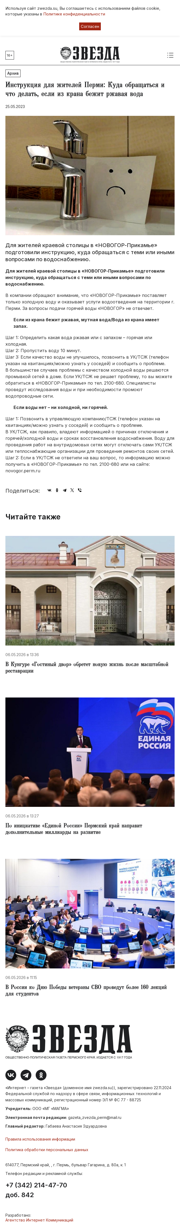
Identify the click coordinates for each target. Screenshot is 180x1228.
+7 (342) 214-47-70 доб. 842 (36, 1190)
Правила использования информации (40, 1139)
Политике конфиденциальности (74, 14)
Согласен (90, 26)
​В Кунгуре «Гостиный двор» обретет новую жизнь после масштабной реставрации (86, 668)
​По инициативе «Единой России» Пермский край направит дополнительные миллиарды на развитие (73, 829)
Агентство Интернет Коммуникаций (39, 1220)
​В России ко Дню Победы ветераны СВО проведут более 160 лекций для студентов (86, 991)
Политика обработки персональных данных (46, 1149)
